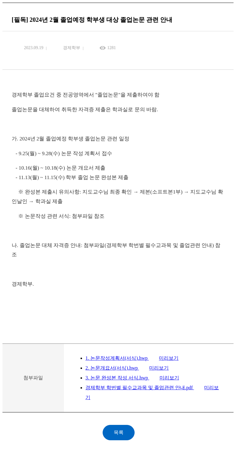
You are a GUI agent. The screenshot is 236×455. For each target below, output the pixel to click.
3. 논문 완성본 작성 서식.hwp (117, 377)
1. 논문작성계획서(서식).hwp (117, 358)
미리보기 (169, 358)
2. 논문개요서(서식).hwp (112, 368)
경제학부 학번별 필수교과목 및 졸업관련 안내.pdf (139, 387)
